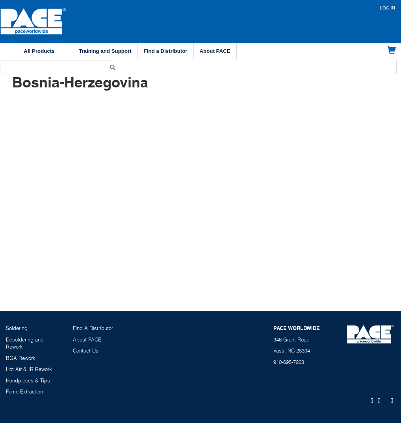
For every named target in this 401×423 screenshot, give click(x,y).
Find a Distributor (166, 51)
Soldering (17, 328)
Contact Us (85, 350)
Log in (387, 8)
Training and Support (105, 51)
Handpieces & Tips (28, 380)
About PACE (215, 51)
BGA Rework (20, 358)
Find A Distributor (93, 328)
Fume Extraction (24, 391)
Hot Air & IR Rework (29, 369)
